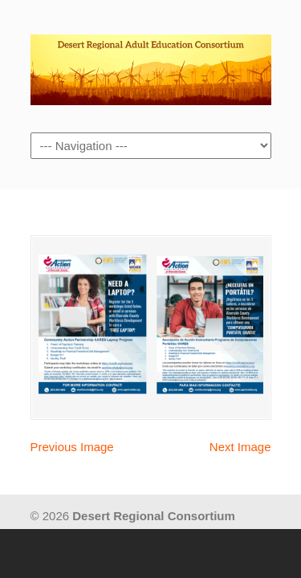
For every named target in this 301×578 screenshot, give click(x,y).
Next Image (240, 447)
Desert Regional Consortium (151, 65)
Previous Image (72, 447)
